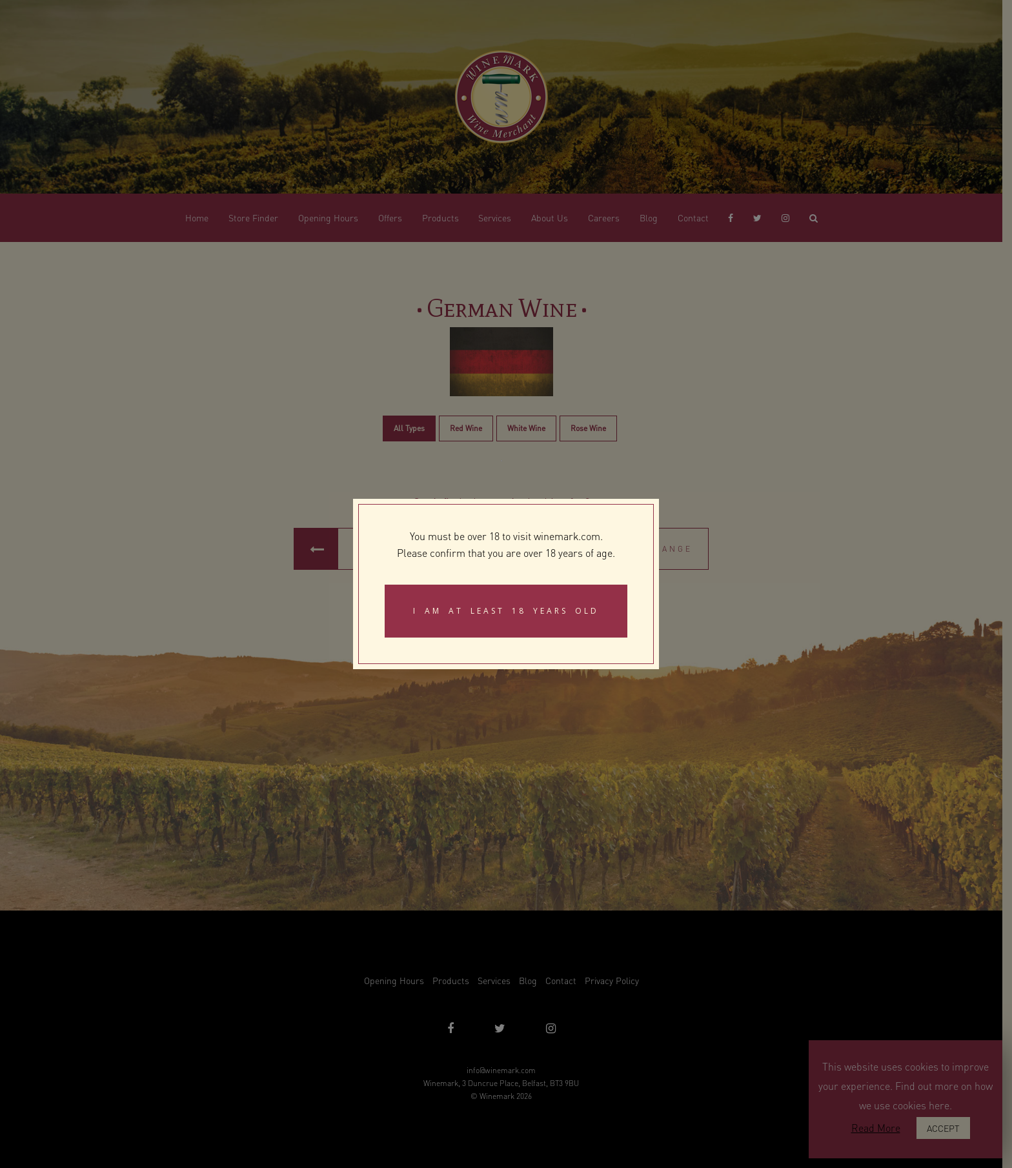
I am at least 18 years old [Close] (506, 610)
